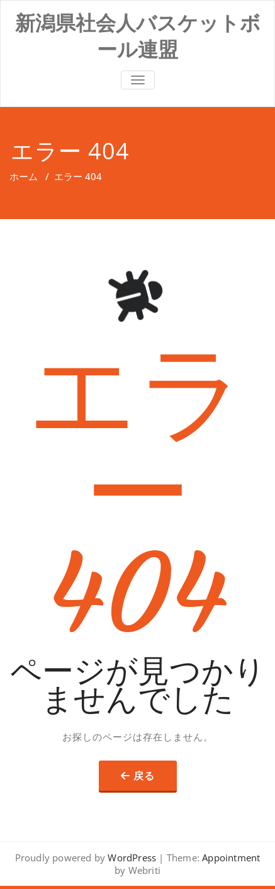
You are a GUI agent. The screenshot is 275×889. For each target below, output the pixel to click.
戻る (144, 776)
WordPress (132, 857)
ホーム (23, 176)
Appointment (229, 857)
